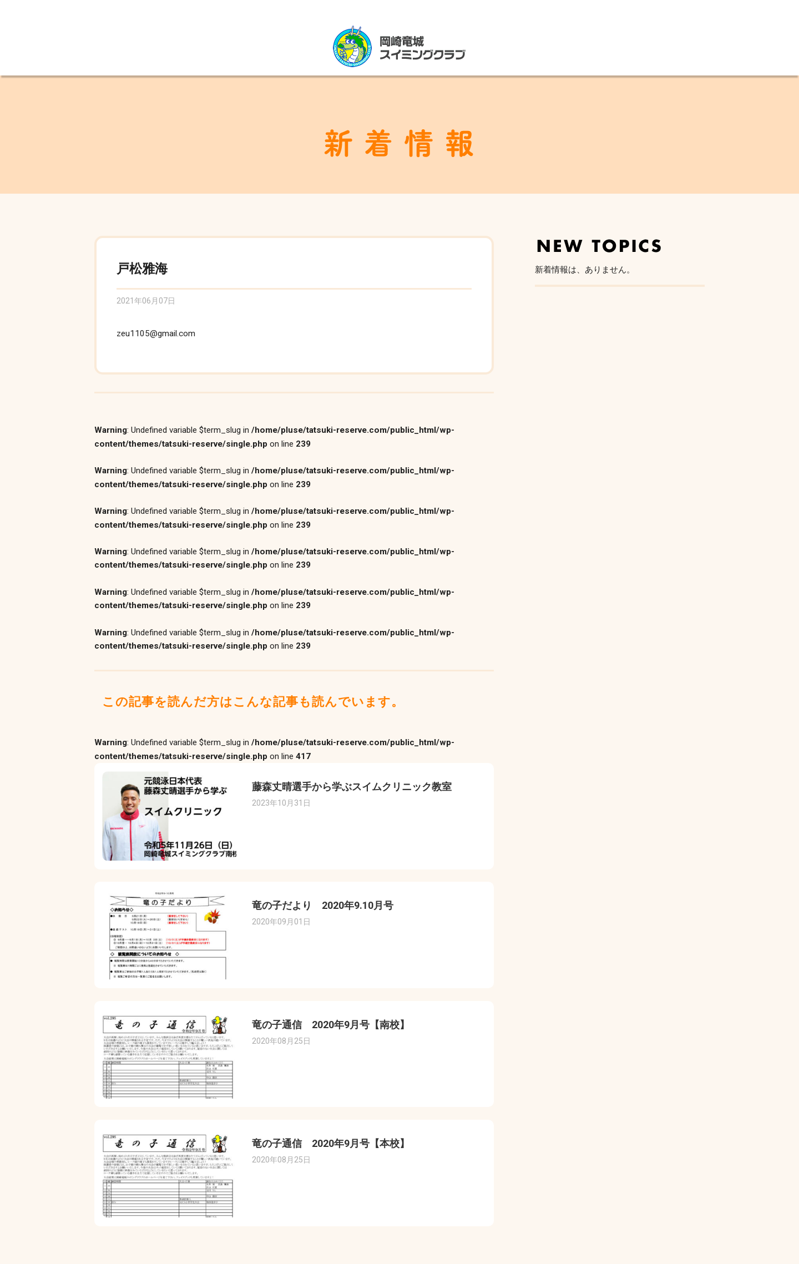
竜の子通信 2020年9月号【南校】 (330, 1024)
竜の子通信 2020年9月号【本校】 (330, 1143)
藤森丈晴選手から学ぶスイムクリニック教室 (352, 786)
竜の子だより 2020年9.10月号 (322, 905)
